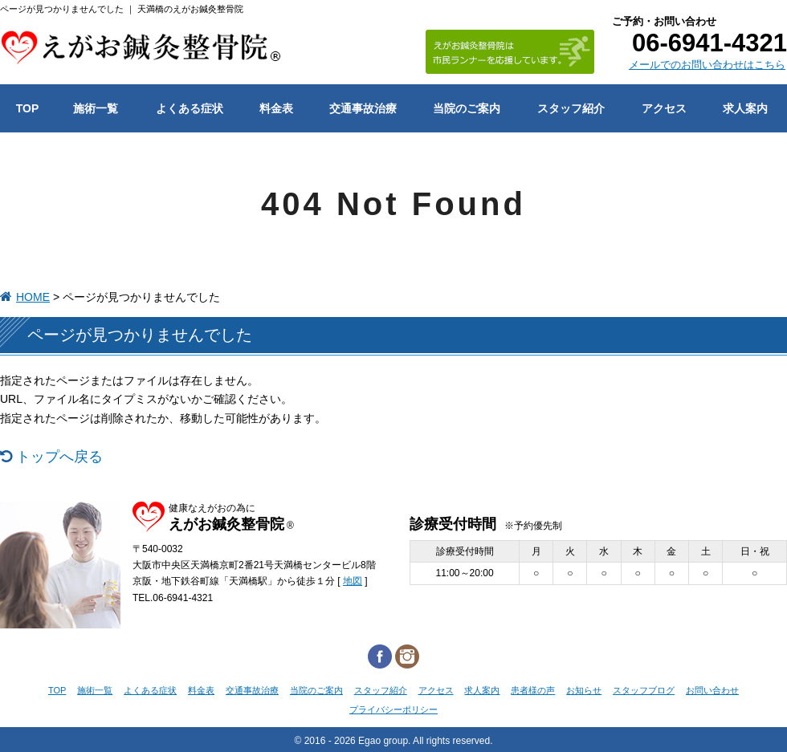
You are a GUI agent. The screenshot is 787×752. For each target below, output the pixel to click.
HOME (33, 297)
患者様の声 (533, 690)
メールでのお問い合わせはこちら (707, 65)
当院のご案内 (316, 690)
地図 (352, 581)
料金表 (201, 690)
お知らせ (583, 690)
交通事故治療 (252, 690)
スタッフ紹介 (380, 690)
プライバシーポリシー (393, 709)
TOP (57, 690)
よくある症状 (150, 690)
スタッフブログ (644, 690)
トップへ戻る (59, 457)
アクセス (436, 690)
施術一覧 (94, 690)
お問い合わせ (712, 690)
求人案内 (482, 690)
